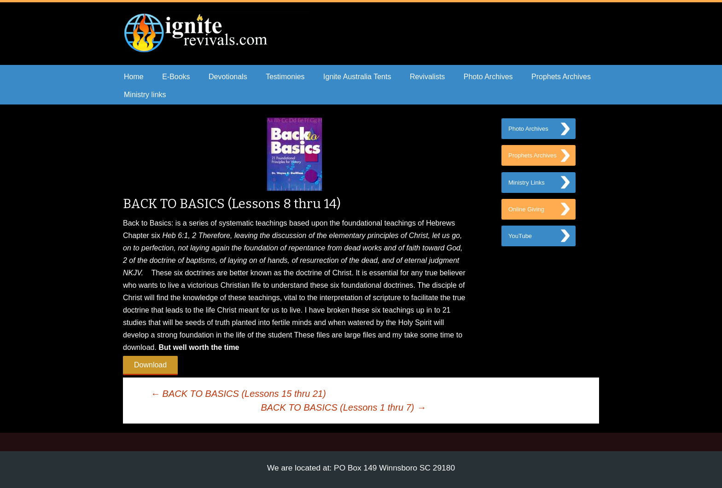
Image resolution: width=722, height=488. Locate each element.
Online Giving (526, 214)
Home (134, 77)
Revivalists (427, 77)
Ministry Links (526, 186)
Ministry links (145, 95)
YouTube (520, 242)
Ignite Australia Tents (357, 77)
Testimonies (285, 77)
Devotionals (228, 77)
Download (150, 365)
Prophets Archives (561, 77)
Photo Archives (488, 77)
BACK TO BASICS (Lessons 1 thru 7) (343, 407)
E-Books (176, 77)
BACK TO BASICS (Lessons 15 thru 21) (238, 394)
